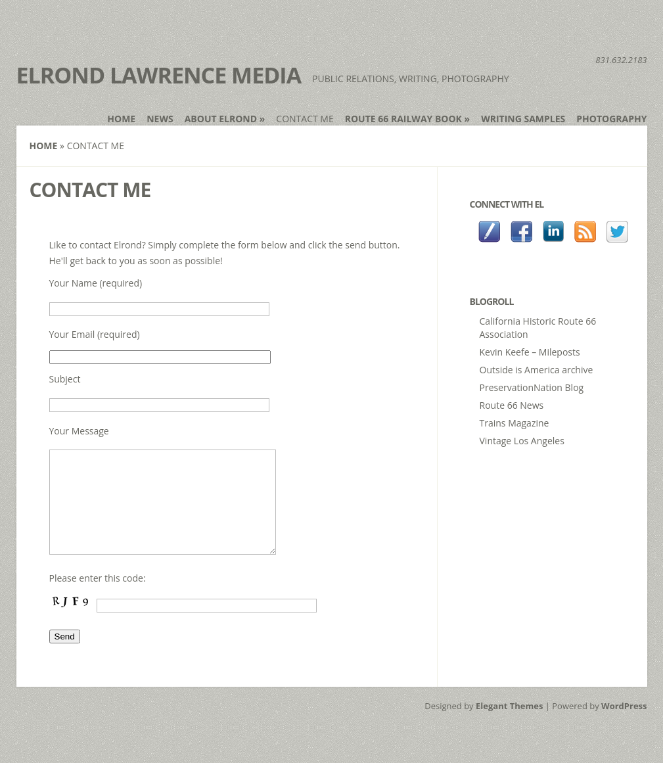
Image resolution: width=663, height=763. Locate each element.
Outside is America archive (536, 369)
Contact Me (304, 118)
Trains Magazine (514, 423)
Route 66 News (512, 405)
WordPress (624, 725)
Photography (611, 118)
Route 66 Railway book (407, 118)
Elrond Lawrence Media (159, 75)
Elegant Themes (509, 725)
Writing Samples (523, 118)
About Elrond (225, 118)
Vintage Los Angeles (522, 440)
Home (121, 118)
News (160, 118)
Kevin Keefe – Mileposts (530, 352)
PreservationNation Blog (532, 387)
